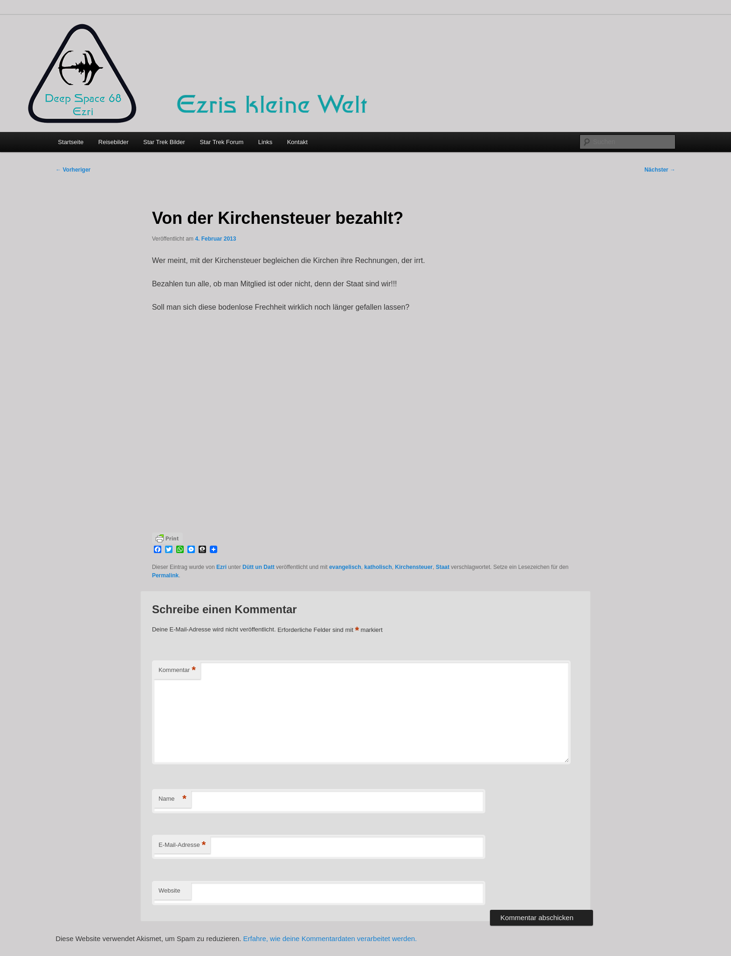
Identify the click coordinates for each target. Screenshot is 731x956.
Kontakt (297, 142)
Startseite (70, 142)
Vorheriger (72, 169)
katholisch (378, 567)
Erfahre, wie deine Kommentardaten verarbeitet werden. (330, 938)
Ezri (221, 567)
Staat (442, 567)
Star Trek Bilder (164, 142)
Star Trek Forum (221, 142)
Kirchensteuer (414, 567)
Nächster (660, 169)
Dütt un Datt (258, 567)
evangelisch (345, 567)
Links (265, 142)
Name (172, 799)
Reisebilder (113, 142)
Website (169, 890)
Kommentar (177, 670)
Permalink (165, 575)
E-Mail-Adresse (182, 845)
